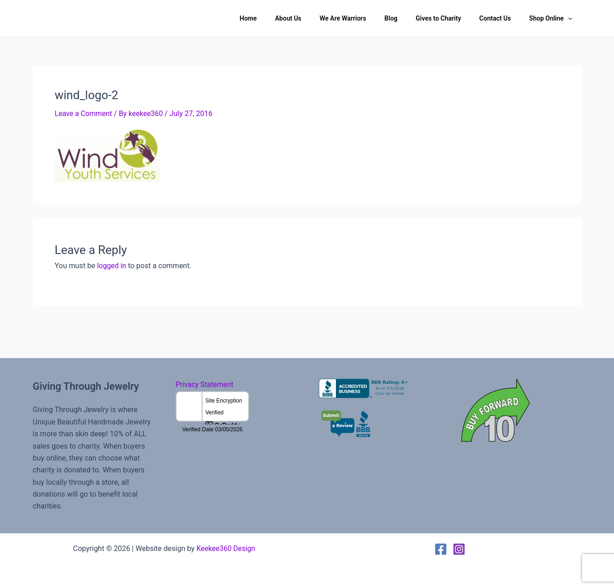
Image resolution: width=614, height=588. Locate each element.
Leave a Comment (84, 113)
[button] (570, 18)
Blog (410, 18)
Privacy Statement (205, 384)
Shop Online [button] (553, 18)
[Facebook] (440, 548)
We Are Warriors (367, 18)
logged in (112, 265)
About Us (318, 18)
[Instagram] (459, 548)
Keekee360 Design (226, 548)
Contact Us (503, 18)
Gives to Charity (452, 18)
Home (284, 18)
